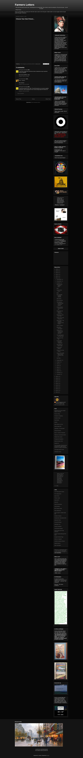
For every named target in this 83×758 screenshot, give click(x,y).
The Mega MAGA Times (59, 449)
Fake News (59, 298)
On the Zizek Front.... (59, 291)
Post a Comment (21, 93)
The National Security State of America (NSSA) (60, 304)
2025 (57, 270)
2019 (57, 378)
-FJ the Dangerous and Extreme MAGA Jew (61, 403)
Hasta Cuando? (60, 325)
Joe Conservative (22, 78)
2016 (57, 383)
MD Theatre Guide (58, 508)
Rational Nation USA (58, 441)
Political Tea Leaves (58, 436)
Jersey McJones (57, 430)
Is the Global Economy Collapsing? (59, 341)
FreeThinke (56, 420)
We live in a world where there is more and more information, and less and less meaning (60, 550)
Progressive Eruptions (58, 439)
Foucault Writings (57, 522)
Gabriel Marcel (57, 543)
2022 (57, 276)
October (58, 282)
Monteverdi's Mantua (59, 348)
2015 (57, 385)
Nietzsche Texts (57, 520)
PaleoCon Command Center (60, 434)
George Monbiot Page (58, 536)
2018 (57, 379)
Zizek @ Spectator (58, 504)
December (59, 279)
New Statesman (57, 510)
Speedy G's (56, 443)
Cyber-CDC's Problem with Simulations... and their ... (60, 332)
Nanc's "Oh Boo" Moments (59, 432)
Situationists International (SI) (60, 517)
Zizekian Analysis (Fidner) (59, 541)
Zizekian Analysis (57, 515)
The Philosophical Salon (59, 491)
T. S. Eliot (56, 485)
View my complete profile (59, 404)
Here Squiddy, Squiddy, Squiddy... (59, 295)
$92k (58, 292)
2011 (57, 392)
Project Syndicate (57, 526)
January (58, 374)
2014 (57, 386)
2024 (57, 272)
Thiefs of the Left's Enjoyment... (60, 318)
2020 (57, 376)
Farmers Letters (24, 4)
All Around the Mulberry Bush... (59, 285)
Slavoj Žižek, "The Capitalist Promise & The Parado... (60, 322)
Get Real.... (59, 358)
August (58, 361)
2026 (57, 269)
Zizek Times (56, 495)
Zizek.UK (56, 502)
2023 (57, 274)
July (58, 363)
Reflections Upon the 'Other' (60, 315)
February (59, 372)
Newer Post (18, 99)
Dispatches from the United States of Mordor (59, 411)
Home (33, 99)
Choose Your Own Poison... (60, 351)
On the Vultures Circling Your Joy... (60, 308)
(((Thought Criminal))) (23, 69)
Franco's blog (57, 413)
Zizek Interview (60, 300)
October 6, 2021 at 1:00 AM (24, 76)
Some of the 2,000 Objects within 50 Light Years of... (60, 355)
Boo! (58, 288)
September (59, 360)
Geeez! (55, 422)
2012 (57, 390)
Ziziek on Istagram (58, 539)
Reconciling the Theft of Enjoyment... (60, 312)
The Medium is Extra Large (60, 345)
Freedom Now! (57, 418)
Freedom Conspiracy (58, 415)
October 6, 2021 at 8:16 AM (24, 84)
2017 (57, 381)
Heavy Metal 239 (57, 426)
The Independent (57, 493)
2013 (57, 388)
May (58, 367)
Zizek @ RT (56, 500)
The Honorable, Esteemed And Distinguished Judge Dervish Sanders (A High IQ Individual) (60, 446)
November (59, 281)
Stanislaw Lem (57, 524)
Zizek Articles (57, 506)
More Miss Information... (60, 328)
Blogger (47, 755)
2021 (57, 277)
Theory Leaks (57, 497)
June (58, 365)
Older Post (48, 99)
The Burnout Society (58, 528)
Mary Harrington (57, 545)
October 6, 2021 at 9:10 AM (24, 91)
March (58, 370)
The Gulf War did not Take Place (60, 336)
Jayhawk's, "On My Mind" (59, 428)
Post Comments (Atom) (35, 102)
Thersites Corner (57, 451)
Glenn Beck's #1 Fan (58, 424)
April (58, 369)
